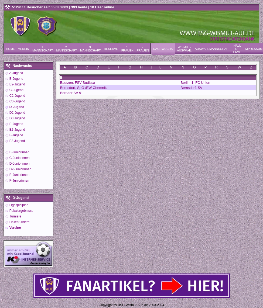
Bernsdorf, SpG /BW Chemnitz (84, 88)
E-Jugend (16, 124)
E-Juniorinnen (19, 175)
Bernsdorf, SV (191, 88)
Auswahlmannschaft (212, 48)
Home (10, 48)
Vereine (15, 228)
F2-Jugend (17, 141)
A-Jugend (16, 73)
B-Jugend (16, 79)
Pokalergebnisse (21, 211)
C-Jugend (16, 90)
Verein (23, 48)
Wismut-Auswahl (184, 49)
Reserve (111, 48)
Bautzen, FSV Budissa (77, 83)
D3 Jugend (17, 118)
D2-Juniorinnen (20, 169)
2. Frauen (143, 49)
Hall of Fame (237, 49)
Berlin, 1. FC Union (195, 83)
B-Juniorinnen (19, 152)
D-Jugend (17, 107)
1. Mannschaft (42, 49)
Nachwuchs (163, 48)
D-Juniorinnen (19, 163)
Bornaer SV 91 (71, 93)
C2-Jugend (17, 96)
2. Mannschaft (66, 49)
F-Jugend (16, 135)
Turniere (15, 216)
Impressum (253, 48)
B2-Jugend (17, 84)
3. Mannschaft (90, 49)
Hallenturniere (19, 222)
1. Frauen (127, 49)
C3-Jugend (17, 101)
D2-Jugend (17, 113)
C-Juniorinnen (19, 158)
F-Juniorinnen (19, 180)
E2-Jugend (17, 129)
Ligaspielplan (18, 205)
